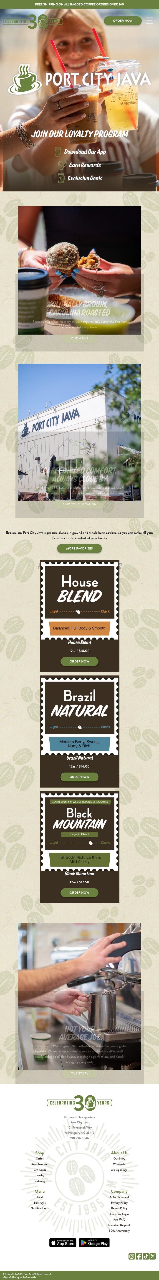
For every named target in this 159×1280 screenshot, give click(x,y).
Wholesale (119, 1164)
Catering (40, 1181)
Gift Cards (40, 1169)
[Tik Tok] (146, 1255)
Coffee (40, 1158)
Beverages (40, 1202)
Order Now (123, 20)
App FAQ (119, 1219)
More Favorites (79, 548)
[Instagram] (131, 1256)
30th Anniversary (119, 1230)
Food (40, 1197)
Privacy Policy (119, 1202)
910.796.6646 (79, 1138)
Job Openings (119, 1169)
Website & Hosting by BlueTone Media (19, 1277)
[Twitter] (152, 1256)
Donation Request (119, 1225)
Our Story (119, 1158)
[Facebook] (139, 1256)
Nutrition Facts (40, 1208)
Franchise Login (119, 1214)
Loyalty (39, 1175)
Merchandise (40, 1164)
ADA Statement (119, 1197)
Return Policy (119, 1208)
